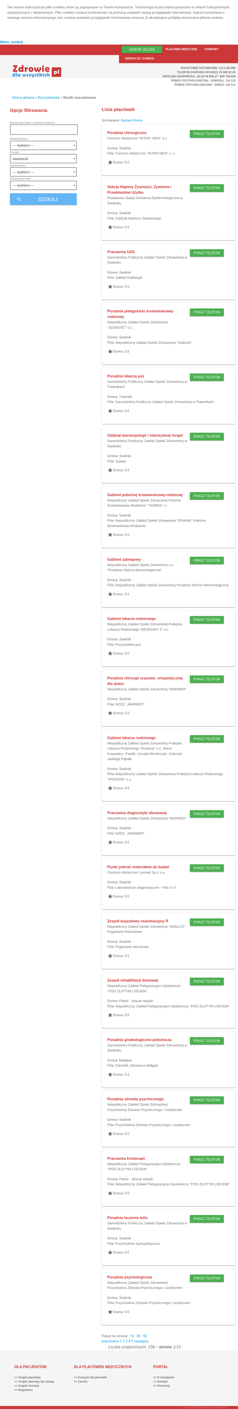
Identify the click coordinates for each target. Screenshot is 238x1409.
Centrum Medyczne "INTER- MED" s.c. (137, 138)
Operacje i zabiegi (139, 58)
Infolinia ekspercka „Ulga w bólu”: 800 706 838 (199, 76)
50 (145, 1336)
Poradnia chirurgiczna (126, 133)
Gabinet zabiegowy (124, 559)
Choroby (211, 49)
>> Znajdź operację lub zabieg (34, 1381)
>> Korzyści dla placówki (90, 1377)
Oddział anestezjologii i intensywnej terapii (145, 435)
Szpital (120, 461)
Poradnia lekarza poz (125, 376)
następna (141, 1341)
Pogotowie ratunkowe (132, 947)
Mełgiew (125, 1060)
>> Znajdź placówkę (27, 1377)
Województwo (19, 138)
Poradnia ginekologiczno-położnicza (139, 1040)
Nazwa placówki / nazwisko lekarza (32, 122)
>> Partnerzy (161, 1385)
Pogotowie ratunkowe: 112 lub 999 (208, 68)
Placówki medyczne (181, 49)
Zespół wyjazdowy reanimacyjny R (137, 921)
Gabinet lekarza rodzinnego (131, 619)
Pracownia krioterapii (126, 1158)
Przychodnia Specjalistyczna (137, 1243)
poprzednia (110, 1341)
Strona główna (23, 97)
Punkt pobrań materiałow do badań (138, 867)
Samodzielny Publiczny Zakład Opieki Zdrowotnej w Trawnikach (164, 402)
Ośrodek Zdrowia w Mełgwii (136, 1065)
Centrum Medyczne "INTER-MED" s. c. (145, 153)
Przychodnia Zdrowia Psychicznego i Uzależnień (152, 1125)
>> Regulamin (23, 1390)
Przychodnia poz (128, 644)
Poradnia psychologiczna (129, 1277)
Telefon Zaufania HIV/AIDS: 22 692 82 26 (206, 72)
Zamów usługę (142, 49)
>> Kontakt (160, 1381)
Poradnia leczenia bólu (127, 1218)
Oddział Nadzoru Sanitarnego (138, 218)
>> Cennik (80, 1381)
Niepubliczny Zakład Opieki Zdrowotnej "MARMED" (147, 689)
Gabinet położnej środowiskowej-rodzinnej (145, 495)
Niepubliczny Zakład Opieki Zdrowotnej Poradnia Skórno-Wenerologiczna (171, 585)
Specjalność (18, 165)
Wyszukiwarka (49, 97)
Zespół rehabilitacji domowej (132, 980)
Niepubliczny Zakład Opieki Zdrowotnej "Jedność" (153, 342)
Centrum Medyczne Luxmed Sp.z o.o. (136, 872)
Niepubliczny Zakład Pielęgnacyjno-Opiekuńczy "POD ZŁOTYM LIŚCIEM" (172, 1006)
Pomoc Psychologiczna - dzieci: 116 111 (205, 84)
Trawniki (125, 397)
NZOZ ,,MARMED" (129, 704)
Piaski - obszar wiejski (136, 1001)
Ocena (137, 120)
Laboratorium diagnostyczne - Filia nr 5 (145, 887)
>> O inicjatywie (163, 1377)
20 (139, 1336)
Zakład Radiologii (128, 277)
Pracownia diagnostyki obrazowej (137, 813)
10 (132, 1336)
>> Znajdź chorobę (26, 1385)
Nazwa (126, 120)
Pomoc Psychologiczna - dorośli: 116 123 (203, 80)
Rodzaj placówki (20, 178)
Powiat (14, 152)
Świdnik (125, 148)
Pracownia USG (121, 252)
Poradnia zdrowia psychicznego (135, 1099)
